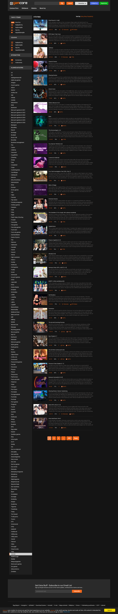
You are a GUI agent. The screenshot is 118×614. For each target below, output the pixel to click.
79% (56, 167)
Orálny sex (14, 357)
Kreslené (13, 289)
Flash (12, 215)
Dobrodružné (15, 182)
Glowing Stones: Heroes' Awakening (58, 391)
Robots (13, 422)
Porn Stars (14, 389)
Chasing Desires (53, 75)
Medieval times (15, 312)
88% (55, 43)
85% (56, 57)
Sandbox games (15, 434)
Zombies (13, 571)
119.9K (51, 263)
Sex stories (14, 466)
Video (12, 544)
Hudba (13, 269)
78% (56, 29)
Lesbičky (13, 297)
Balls (12, 105)
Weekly (13, 559)
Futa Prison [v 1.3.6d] (54, 20)
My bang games (15, 329)
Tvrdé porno (14, 516)
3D (12, 75)
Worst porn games (16, 564)
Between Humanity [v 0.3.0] (56, 377)
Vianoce (13, 541)
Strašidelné (14, 494)
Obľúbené (25, 8)
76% (55, 249)
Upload (70, 3)
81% (55, 98)
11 (59, 386)
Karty (12, 284)
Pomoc (78, 605)
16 (59, 304)
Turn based (14, 514)
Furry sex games (15, 232)
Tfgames (13, 506)
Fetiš (12, 210)
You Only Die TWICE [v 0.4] (55, 144)
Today (13, 511)
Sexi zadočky (14, 454)
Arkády (13, 97)
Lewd (12, 299)
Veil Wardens (52, 295)
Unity (12, 526)
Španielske (14, 489)
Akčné (13, 87)
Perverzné (14, 367)
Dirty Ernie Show (15, 180)
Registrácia (104, 3)
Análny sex (14, 92)
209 (69, 438)
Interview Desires (53, 199)
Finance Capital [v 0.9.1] (55, 240)
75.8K (50, 98)
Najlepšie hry (17, 25)
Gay (12, 239)
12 (58, 180)
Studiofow (14, 504)
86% (55, 70)
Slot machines (15, 486)
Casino (13, 147)
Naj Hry (15, 30)
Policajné (13, 387)
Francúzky (14, 222)
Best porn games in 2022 (18, 112)
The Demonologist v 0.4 (55, 130)
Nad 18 (13, 334)
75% (55, 125)
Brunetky (13, 140)
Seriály (13, 444)
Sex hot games (15, 464)
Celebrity (13, 150)
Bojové (13, 130)
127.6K (51, 427)
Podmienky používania (88, 605)
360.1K (51, 29)
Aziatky (13, 100)
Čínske (13, 160)
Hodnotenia (16, 63)
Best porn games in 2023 (18, 115)
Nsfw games (14, 344)
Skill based (14, 476)
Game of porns (15, 237)
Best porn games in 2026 (18, 122)
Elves (12, 185)
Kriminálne (14, 292)
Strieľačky (14, 499)
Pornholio (14, 397)
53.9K (50, 70)
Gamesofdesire (15, 234)
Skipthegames (15, 479)
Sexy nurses (14, 459)
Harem (13, 249)
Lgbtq (12, 302)
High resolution (15, 257)
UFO (12, 521)
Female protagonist (16, 202)
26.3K (50, 125)
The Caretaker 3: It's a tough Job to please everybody (62, 212)
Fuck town (14, 230)
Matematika (14, 309)
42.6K (50, 153)
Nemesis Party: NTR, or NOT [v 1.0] (58, 267)
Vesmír (13, 539)
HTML (72, 57)
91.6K (50, 208)
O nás (55, 605)
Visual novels (15, 549)
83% (55, 372)
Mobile (13, 322)
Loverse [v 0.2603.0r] (54, 157)
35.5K (50, 400)
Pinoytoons (14, 374)
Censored (14, 152)
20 (59, 29)
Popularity (90, 16)
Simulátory (14, 474)
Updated (13, 529)
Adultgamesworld (16, 77)
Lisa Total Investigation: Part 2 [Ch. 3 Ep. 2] (59, 171)
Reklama (71, 605)
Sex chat (13, 461)
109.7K (51, 414)
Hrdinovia (14, 264)
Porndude (14, 392)
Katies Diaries (15, 287)
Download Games (41, 605)
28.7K (50, 359)
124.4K (51, 139)
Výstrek (13, 554)
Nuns (12, 349)
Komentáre (16, 60)
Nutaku (13, 352)
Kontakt (50, 605)
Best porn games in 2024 (18, 117)
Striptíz (13, 501)
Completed (14, 165)
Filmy (12, 212)
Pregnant (13, 404)
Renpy (13, 419)
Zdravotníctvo (15, 569)
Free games (14, 225)
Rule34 (13, 432)
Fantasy (13, 197)
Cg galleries (14, 155)
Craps (12, 167)
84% (55, 359)
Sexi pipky (14, 452)
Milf (12, 317)
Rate (85, 16)
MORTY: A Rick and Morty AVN (56, 281)
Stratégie (13, 496)
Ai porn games (15, 85)
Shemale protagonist (17, 471)
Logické (13, 304)
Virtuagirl (13, 546)
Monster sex (14, 324)
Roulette (13, 424)
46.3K (50, 235)
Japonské (14, 282)
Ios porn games (15, 277)
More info (67, 612)
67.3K (50, 43)
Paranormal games (16, 362)
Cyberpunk (14, 175)
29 (59, 263)
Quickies (13, 412)
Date (82, 16)
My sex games (15, 332)
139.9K (51, 304)
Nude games (14, 347)
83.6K (50, 386)
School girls (14, 439)
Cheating (13, 157)
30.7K (50, 318)
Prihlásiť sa (94, 3)
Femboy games (15, 205)
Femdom (13, 207)
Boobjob (13, 135)
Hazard (13, 252)
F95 (12, 192)
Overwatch (14, 359)
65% (55, 84)
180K (50, 180)
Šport (12, 491)
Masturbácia (14, 307)
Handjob (13, 247)
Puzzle (13, 407)
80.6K (50, 221)
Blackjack (14, 125)
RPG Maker (73, 29)
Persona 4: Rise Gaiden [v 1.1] (56, 363)
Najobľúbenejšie (18, 32)
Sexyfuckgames (15, 456)
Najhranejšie (16, 28)
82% (55, 208)
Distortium (51, 308)
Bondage (13, 132)
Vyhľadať (31, 605)
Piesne (13, 372)
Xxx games (14, 566)
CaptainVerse (52, 226)
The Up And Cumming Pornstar (57, 322)
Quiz (12, 414)
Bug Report (16, 605)
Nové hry (43, 8)
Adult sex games (15, 80)
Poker (12, 384)
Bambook (14, 107)
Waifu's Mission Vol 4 (54, 102)
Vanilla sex (14, 531)
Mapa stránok (63, 605)
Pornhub (13, 399)
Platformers (14, 377)
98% (55, 318)
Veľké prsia (14, 534)
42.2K (50, 112)
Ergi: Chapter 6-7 (53, 336)
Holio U (13, 259)
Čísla (12, 162)
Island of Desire (53, 61)
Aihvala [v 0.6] (52, 253)
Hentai (13, 254)
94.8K (50, 372)
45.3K (50, 194)
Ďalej (76, 438)
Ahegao (13, 82)
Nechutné (14, 337)
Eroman (13, 187)
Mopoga (13, 327)
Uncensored (14, 524)
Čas (12, 145)
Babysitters (14, 102)
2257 (97, 605)
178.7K (51, 331)
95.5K (50, 345)
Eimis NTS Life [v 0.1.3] (54, 404)
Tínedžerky (14, 509)
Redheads (14, 417)
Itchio (12, 279)
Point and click (15, 379)
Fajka (12, 195)
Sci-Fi (12, 442)
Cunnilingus (14, 172)
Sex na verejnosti (16, 449)
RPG (12, 427)
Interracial (14, 274)
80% (55, 112)
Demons (13, 177)
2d (12, 72)
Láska (13, 294)
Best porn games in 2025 (18, 120)
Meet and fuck (15, 314)
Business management (17, 142)
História (34, 8)
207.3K (51, 57)
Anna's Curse (52, 89)
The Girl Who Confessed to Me (57, 350)
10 (59, 125)
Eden (50, 116)
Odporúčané (14, 354)
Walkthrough (14, 556)
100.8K (51, 167)
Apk (12, 95)
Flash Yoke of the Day (17, 217)
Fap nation (14, 200)
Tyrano (13, 519)
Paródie (13, 364)
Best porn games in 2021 (18, 110)
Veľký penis (14, 536)
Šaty (12, 437)
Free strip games (16, 227)
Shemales (14, 469)
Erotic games (15, 190)
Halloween (14, 244)
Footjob (13, 220)
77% (55, 221)
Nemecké (13, 339)
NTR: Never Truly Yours (55, 34)
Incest (13, 272)
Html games (14, 267)
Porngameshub (15, 394)
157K (50, 249)
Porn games (14, 402)
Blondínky (14, 127)
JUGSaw (51, 48)
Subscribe (77, 591)
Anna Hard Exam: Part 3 (55, 418)
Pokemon (14, 382)
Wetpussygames (16, 561)
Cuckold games (15, 170)
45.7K (50, 84)
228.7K (51, 290)
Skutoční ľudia (15, 484)
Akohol (13, 90)
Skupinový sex (15, 481)
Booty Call (14, 137)
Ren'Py (63, 43)
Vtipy (12, 551)
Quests (13, 409)
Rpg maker (14, 429)
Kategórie (24, 605)
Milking (13, 319)
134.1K (51, 276)
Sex (12, 447)
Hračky (13, 262)
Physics (13, 369)
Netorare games (15, 342)
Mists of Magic (52, 185)
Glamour (13, 242)
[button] (81, 3)
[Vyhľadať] (46, 3)
